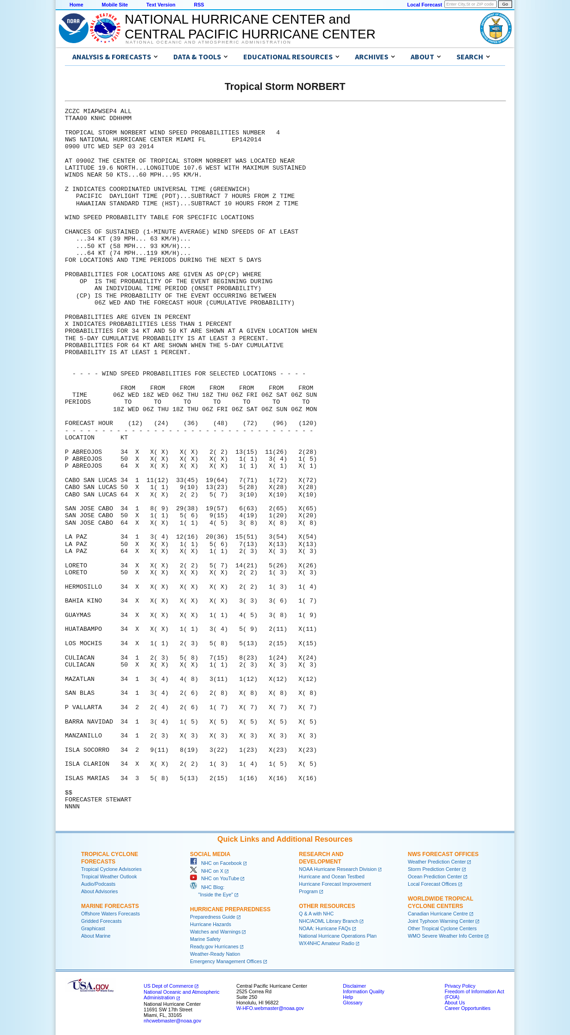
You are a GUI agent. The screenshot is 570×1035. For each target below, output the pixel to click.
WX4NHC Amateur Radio (327, 943)
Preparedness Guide (212, 917)
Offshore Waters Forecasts (110, 913)
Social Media (210, 854)
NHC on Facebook (216, 863)
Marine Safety (205, 939)
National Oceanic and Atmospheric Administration (208, 42)
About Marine (95, 936)
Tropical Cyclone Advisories (111, 869)
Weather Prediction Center (437, 861)
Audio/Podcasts (98, 884)
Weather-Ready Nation (215, 954)
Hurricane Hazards (210, 924)
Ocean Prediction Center (435, 876)
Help (348, 997)
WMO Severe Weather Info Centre (445, 936)
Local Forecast (424, 4)
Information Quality (363, 991)
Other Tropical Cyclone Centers (442, 928)
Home (76, 4)
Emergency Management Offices (226, 961)
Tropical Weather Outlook (109, 876)
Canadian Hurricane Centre (438, 913)
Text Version (161, 4)
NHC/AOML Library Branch (328, 921)
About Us (454, 1002)
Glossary (352, 1002)
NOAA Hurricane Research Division (338, 869)
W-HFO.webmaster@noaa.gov (270, 1008)
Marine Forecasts (110, 906)
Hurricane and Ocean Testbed (331, 876)
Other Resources (327, 906)
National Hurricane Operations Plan (338, 936)
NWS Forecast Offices (443, 854)
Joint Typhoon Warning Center (441, 921)
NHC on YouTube (214, 878)
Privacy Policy (459, 986)
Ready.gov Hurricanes (214, 946)
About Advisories (99, 891)
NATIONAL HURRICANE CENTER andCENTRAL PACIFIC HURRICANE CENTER (250, 26)
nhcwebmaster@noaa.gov (172, 1020)
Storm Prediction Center (434, 869)
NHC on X (206, 871)
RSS (199, 4)
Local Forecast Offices (432, 884)
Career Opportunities (467, 1008)
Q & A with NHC (316, 913)
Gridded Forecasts (101, 921)
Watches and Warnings (215, 931)
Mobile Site (115, 4)
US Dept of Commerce (168, 986)
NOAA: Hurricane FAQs (325, 928)
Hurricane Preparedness (230, 909)
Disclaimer (354, 986)
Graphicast (93, 928)
